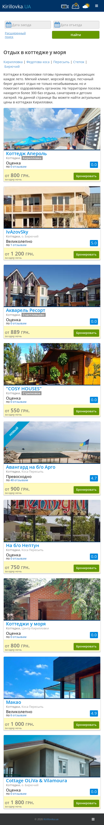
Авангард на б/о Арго (30, 467)
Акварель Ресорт (25, 310)
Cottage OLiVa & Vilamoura (36, 780)
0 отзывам (18, 167)
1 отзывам (18, 245)
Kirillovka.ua (51, 819)
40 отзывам (19, 480)
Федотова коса (38, 62)
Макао (13, 702)
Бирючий (12, 66)
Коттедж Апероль (26, 153)
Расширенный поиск (15, 35)
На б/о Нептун (22, 545)
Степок (78, 62)
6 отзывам (18, 715)
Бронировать (86, 176)
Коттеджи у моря (26, 624)
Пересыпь (61, 62)
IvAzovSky (17, 232)
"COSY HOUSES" (24, 388)
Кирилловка (13, 62)
